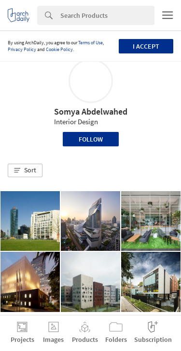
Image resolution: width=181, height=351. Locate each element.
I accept (146, 46)
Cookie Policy (59, 49)
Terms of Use (90, 42)
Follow (91, 139)
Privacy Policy (22, 49)
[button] (25, 170)
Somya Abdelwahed (90, 111)
